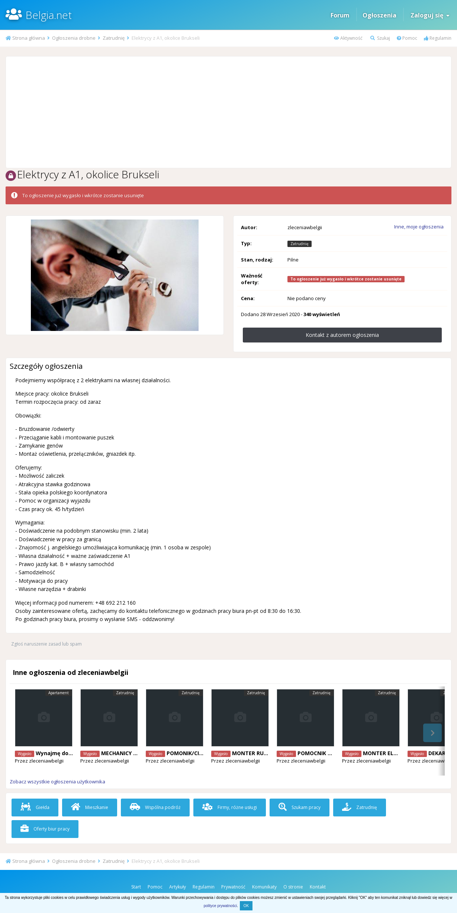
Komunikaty (264, 887)
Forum (340, 15)
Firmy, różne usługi (229, 807)
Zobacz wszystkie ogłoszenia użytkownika (57, 781)
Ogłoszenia (379, 15)
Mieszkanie (89, 807)
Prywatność (233, 887)
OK (246, 906)
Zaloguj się (430, 15)
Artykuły (177, 887)
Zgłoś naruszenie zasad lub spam (46, 644)
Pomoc (407, 38)
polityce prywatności (220, 906)
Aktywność (348, 38)
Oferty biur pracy (45, 829)
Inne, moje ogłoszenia (419, 226)
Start (136, 887)
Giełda (34, 807)
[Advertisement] (228, 112)
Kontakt (318, 887)
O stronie (293, 887)
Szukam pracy (300, 807)
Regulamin (437, 38)
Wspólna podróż (155, 807)
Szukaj (380, 38)
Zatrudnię (359, 807)
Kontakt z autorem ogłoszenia (342, 334)
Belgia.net (49, 15)
